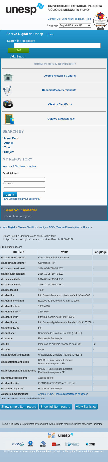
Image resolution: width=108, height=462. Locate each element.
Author (8, 142)
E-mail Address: (11, 173)
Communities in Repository (55, 64)
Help (88, 19)
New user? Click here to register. (20, 166)
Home (50, 34)
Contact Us (54, 19)
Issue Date (11, 138)
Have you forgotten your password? (21, 198)
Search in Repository (21, 40)
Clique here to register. (18, 216)
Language (69, 25)
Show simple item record (19, 406)
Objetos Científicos (28, 227)
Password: (8, 183)
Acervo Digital (7, 227)
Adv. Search (17, 56)
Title (7, 147)
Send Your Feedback (73, 19)
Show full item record (56, 406)
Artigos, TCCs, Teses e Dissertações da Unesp (65, 227)
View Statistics (86, 406)
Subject (9, 152)
